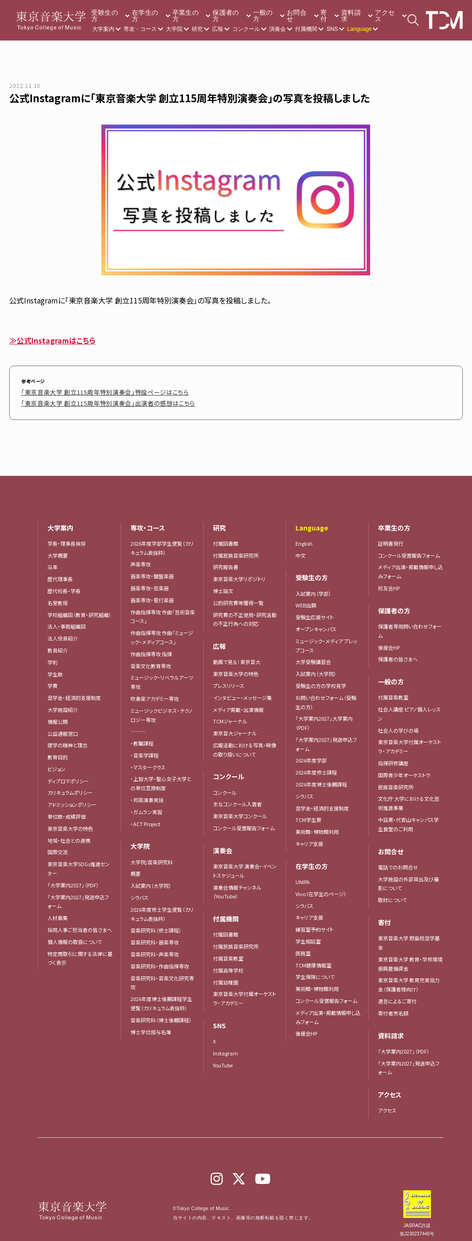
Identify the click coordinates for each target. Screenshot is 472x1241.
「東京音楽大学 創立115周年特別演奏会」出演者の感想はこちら (88, 399)
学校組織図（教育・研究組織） (79, 610)
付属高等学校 (228, 965)
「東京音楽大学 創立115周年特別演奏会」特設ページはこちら (86, 390)
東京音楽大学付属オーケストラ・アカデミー (244, 993)
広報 (217, 29)
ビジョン (56, 764)
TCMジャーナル (230, 716)
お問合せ (297, 16)
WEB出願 (305, 600)
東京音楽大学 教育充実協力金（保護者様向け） (409, 980)
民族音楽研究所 (395, 782)
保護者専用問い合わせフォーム (410, 626)
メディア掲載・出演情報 (238, 705)
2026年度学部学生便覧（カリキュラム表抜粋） (162, 543)
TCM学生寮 (308, 815)
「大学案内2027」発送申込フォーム (78, 897)
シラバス (139, 893)
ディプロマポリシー (68, 776)
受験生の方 (104, 16)
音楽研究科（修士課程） (156, 925)
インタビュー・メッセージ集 (245, 693)
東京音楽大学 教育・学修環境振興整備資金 (410, 959)
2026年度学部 (311, 755)
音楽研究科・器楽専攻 (154, 937)
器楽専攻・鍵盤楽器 (154, 571)
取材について (392, 895)
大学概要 (57, 550)
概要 (135, 869)
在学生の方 (145, 16)
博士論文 (223, 586)
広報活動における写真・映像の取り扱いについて (244, 745)
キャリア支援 (309, 839)
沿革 (52, 562)
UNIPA (302, 877)
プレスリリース (228, 681)
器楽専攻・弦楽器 (152, 583)
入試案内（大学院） (150, 881)
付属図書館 (225, 538)
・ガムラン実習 (146, 807)
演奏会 (277, 29)
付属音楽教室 (228, 953)
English (304, 538)
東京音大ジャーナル (235, 728)
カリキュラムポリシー (70, 788)
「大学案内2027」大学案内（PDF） (324, 718)
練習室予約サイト (314, 924)
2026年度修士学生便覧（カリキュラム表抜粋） (162, 909)
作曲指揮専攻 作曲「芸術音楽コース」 (162, 612)
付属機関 (306, 29)
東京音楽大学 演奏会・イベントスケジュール (245, 866)
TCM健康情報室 (313, 960)
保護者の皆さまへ (398, 654)
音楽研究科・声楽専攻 (154, 949)
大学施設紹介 (62, 705)
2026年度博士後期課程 (321, 779)
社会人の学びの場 (398, 725)
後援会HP (306, 1028)
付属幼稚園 (225, 977)
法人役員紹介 (62, 633)
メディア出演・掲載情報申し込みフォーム (327, 1012)
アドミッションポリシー (71, 800)
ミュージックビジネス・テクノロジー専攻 (161, 710)
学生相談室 (308, 936)
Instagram (225, 1048)
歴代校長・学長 (64, 586)
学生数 (55, 669)
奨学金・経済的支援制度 (74, 693)
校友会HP (389, 583)
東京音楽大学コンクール (240, 811)
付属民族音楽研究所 (236, 550)
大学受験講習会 (313, 657)
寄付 (323, 16)
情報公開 (57, 717)
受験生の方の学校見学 (320, 681)
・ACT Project (145, 819)
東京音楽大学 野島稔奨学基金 (409, 938)
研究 (197, 29)
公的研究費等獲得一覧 (238, 598)
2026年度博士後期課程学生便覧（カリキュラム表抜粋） (161, 998)
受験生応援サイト (314, 612)
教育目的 (57, 752)
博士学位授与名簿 (150, 1027)
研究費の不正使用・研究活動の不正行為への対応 (245, 614)
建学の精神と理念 (67, 740)
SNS (332, 29)
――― (138, 726)
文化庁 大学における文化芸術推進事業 (408, 798)
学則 (52, 657)
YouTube (223, 1060)
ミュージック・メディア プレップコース (326, 641)
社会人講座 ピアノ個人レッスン (409, 709)
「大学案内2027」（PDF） (73, 880)
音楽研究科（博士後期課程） (161, 1015)
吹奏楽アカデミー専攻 (154, 694)
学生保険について (315, 972)
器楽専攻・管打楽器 (154, 595)
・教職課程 (141, 738)
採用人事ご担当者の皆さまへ (79, 925)
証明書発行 (390, 538)
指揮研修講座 (393, 758)
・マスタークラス (147, 762)
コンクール (246, 29)
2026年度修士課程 (316, 767)
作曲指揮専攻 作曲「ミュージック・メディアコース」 (161, 632)
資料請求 (351, 16)
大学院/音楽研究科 (151, 857)
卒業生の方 (185, 16)
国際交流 (57, 847)
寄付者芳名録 (393, 1008)
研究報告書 (225, 562)
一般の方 (263, 16)
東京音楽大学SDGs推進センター (78, 864)
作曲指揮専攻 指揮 (151, 649)
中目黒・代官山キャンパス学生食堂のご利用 (408, 819)
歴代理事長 (60, 574)
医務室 (303, 948)
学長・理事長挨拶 (66, 538)
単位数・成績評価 (66, 812)
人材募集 (57, 913)
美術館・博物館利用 (317, 827)
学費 (52, 681)
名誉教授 (57, 598)
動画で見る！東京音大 (236, 657)
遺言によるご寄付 (397, 996)
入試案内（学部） (313, 589)
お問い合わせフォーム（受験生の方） (325, 697)
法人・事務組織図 (66, 621)
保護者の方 (225, 16)
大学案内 (103, 29)
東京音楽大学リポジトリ (239, 574)
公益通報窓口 (62, 729)
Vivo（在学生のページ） (321, 889)
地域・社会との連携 (68, 835)
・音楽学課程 (144, 750)
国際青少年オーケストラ (404, 770)
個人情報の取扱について (74, 937)
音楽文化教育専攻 (150, 661)
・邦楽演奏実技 (147, 795)
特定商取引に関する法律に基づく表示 (79, 953)
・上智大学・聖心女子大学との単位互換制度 (160, 778)
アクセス (385, 16)
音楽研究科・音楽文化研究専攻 (162, 978)
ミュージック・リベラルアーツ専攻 (161, 677)
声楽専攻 (140, 559)
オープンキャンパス (315, 624)
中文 (300, 550)
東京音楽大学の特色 (70, 823)
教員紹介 (57, 645)
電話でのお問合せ (398, 862)
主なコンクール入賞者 (237, 799)
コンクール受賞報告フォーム (244, 823)
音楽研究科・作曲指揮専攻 (159, 961)
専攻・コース (140, 29)
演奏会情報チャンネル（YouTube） (237, 887)
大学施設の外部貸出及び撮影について (408, 879)
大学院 (174, 29)
